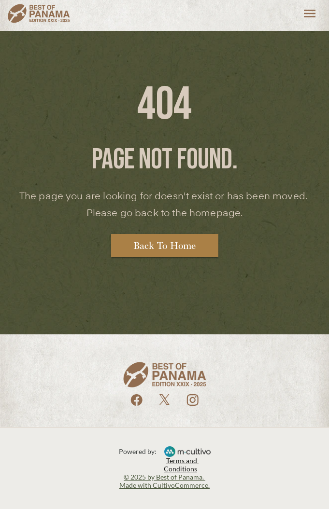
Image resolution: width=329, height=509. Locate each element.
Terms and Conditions (181, 464)
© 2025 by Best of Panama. (164, 477)
